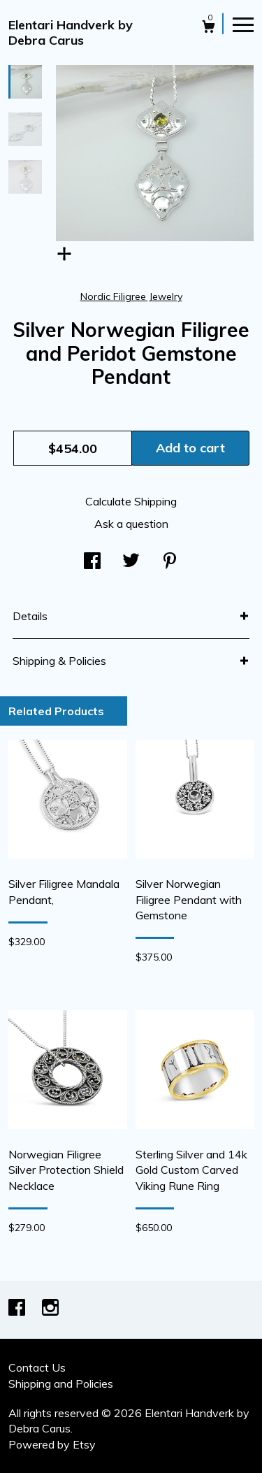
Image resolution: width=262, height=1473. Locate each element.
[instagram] (50, 1308)
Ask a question (131, 524)
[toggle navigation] (243, 23)
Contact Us (37, 1367)
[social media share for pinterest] (169, 561)
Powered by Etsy (52, 1444)
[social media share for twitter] (131, 561)
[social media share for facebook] (92, 561)
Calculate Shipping (131, 501)
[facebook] (18, 1308)
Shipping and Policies (60, 1384)
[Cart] (208, 28)
